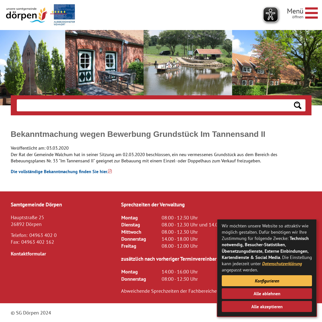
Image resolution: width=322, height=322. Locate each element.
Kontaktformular (28, 253)
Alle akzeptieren (267, 306)
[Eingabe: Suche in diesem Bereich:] (153, 105)
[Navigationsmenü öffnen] (302, 12)
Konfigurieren (267, 281)
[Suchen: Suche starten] (297, 105)
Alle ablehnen (267, 293)
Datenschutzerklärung (282, 263)
